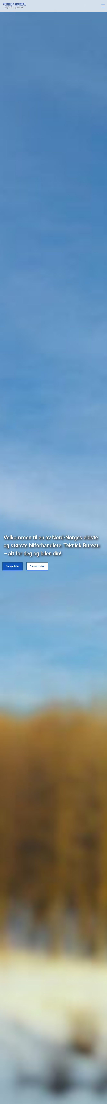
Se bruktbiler (37, 565)
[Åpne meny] (103, 6)
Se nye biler (12, 565)
